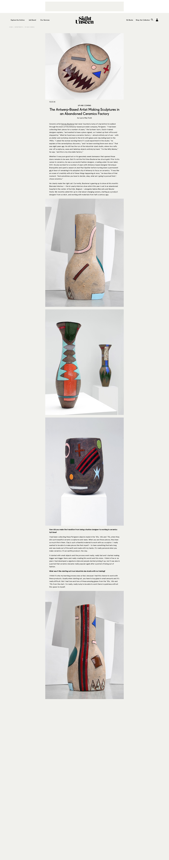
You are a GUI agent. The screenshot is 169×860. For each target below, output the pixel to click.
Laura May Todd (86, 118)
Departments (19, 27)
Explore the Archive (18, 20)
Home (11, 27)
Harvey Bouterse (67, 124)
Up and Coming (29, 27)
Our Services (44, 20)
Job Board (32, 20)
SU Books (129, 20)
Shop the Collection (143, 20)
